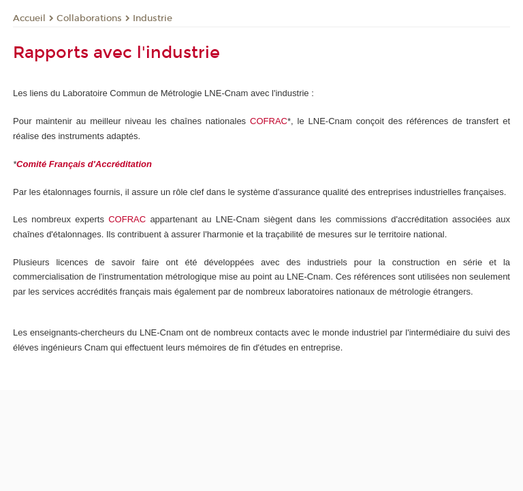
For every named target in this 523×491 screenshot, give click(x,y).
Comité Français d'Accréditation (84, 164)
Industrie (152, 18)
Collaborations (89, 18)
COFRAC (268, 121)
